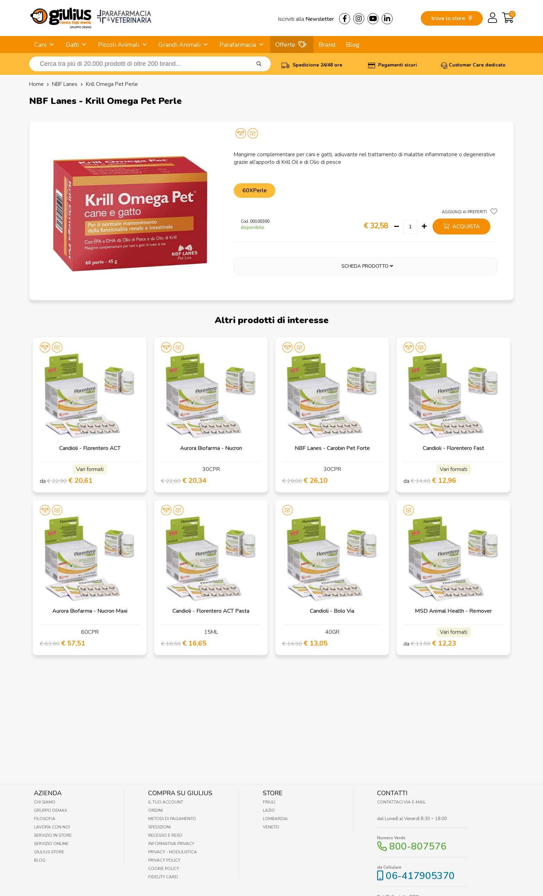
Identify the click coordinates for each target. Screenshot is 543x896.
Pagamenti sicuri (392, 65)
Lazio (269, 810)
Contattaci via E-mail (401, 802)
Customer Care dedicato (473, 65)
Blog (352, 45)
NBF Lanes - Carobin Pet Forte (332, 448)
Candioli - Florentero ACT (90, 448)
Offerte (285, 45)
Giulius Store (49, 852)
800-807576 (417, 846)
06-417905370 (420, 875)
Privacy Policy (164, 860)
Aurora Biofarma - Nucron (211, 448)
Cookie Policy (163, 868)
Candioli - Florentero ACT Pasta (210, 611)
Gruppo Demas (50, 810)
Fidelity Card (163, 877)
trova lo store (451, 18)
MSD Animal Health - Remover (453, 611)
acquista (461, 226)
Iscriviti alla (306, 19)
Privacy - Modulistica (172, 852)
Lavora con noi (52, 827)
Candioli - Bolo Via (332, 611)
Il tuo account (165, 802)
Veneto (271, 827)
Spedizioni (159, 827)
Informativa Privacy (171, 843)
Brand (327, 45)
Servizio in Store (53, 835)
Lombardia (275, 819)
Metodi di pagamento (172, 819)
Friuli (269, 802)
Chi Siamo (44, 802)
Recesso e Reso (165, 835)
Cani (40, 45)
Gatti (72, 45)
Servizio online (51, 843)
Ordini (155, 810)
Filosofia (44, 819)
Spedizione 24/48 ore (312, 65)
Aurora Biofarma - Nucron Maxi (89, 611)
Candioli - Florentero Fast (453, 448)
